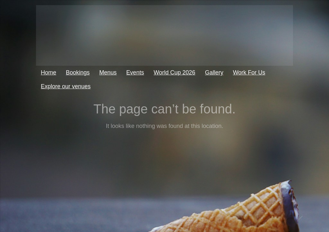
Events (135, 72)
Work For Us (249, 72)
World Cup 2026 (174, 72)
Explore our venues (66, 86)
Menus (108, 72)
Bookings (78, 72)
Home (48, 72)
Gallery (214, 72)
